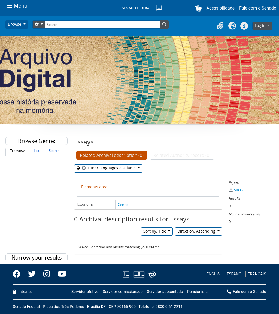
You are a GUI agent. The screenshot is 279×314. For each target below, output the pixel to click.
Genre (123, 204)
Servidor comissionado (123, 291)
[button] (199, 8)
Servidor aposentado (165, 291)
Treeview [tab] (17, 150)
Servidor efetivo (85, 291)
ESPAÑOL (235, 274)
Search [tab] (54, 150)
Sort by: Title (155, 231)
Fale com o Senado (257, 8)
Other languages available (109, 167)
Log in (261, 25)
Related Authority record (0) (182, 155)
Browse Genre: (36, 141)
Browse (15, 24)
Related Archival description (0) (112, 155)
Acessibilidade (221, 8)
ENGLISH (215, 274)
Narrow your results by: (36, 257)
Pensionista (197, 291)
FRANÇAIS (257, 274)
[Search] (102, 24)
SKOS (236, 190)
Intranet (22, 291)
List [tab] (37, 150)
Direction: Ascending (196, 231)
